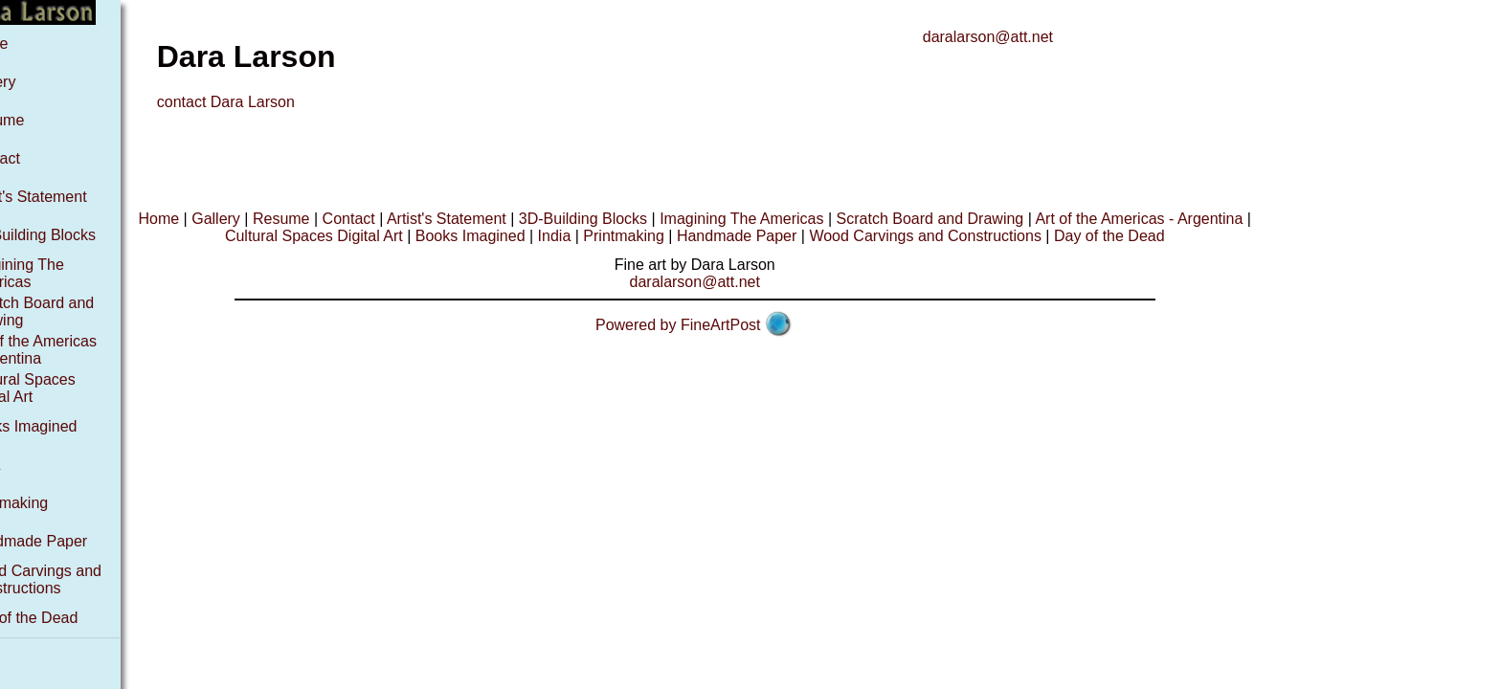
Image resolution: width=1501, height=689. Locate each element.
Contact (36, 158)
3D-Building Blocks (74, 235)
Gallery (34, 82)
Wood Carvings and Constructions (77, 579)
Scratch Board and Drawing (972, 219)
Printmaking (50, 503)
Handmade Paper (69, 541)
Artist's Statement (69, 197)
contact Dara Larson (268, 102)
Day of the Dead (65, 618)
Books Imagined (65, 426)
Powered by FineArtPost (720, 325)
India (26, 464)
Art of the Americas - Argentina (74, 350)
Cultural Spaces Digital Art (64, 388)
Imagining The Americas (58, 273)
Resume (38, 120)
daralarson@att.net (1030, 37)
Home (30, 43)
